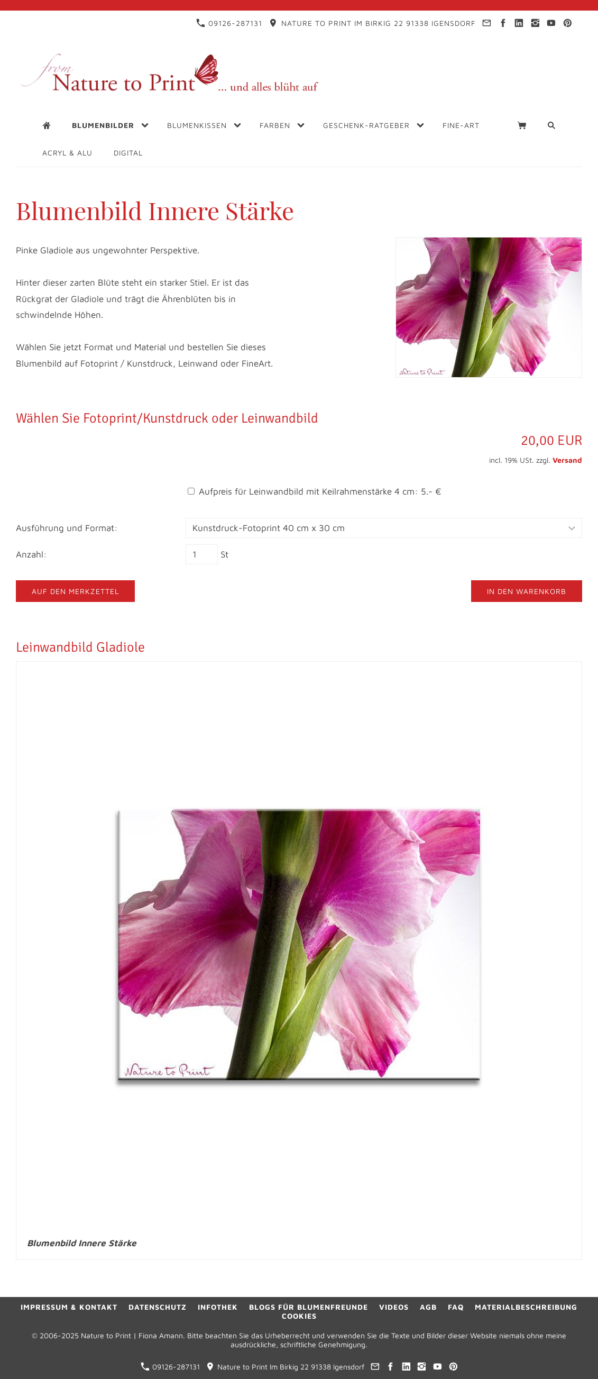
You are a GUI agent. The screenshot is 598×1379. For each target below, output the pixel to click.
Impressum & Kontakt (69, 1306)
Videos (394, 1306)
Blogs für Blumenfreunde (308, 1306)
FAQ (456, 1306)
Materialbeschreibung (526, 1306)
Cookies (299, 1315)
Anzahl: (31, 554)
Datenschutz (157, 1306)
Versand (567, 459)
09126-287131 (229, 23)
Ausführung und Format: (67, 528)
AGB (428, 1306)
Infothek (218, 1306)
